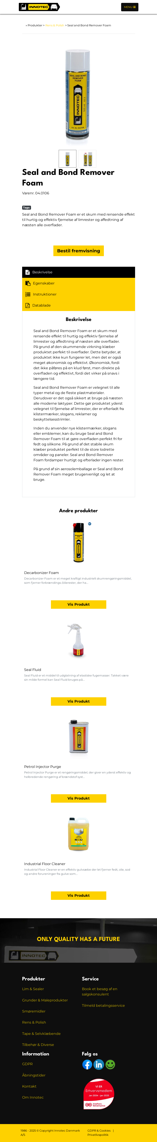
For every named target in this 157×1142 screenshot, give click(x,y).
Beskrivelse (38, 272)
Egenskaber (39, 283)
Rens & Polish (54, 25)
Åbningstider (33, 1075)
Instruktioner (40, 294)
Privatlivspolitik (98, 1134)
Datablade (38, 305)
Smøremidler (33, 1011)
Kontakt (29, 1086)
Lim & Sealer (33, 989)
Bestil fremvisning (78, 250)
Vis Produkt (79, 604)
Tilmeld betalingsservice (103, 1005)
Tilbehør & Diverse (38, 1045)
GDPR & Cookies (98, 1130)
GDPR (27, 1064)
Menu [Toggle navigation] (130, 7)
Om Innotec (33, 1097)
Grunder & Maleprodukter (45, 1000)
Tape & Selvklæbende (41, 1034)
